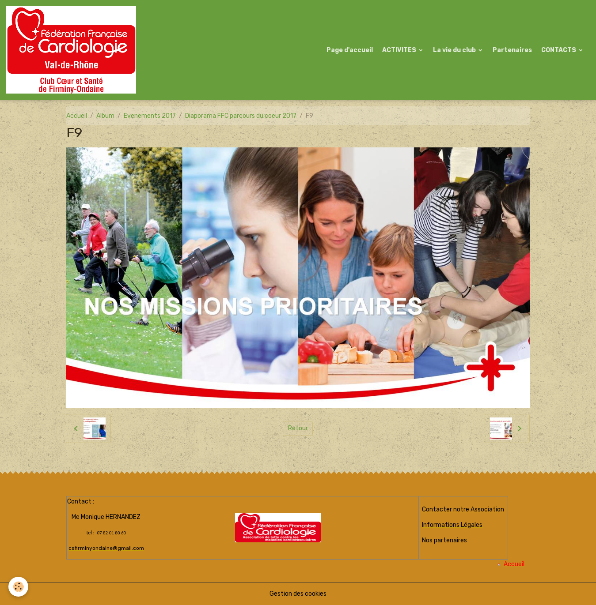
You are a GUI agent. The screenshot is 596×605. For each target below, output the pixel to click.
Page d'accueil (349, 50)
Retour (298, 428)
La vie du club (455, 50)
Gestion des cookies (298, 593)
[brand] (72, 50)
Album (105, 116)
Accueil (76, 116)
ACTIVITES (400, 50)
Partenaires (512, 50)
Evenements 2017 (150, 116)
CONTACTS (559, 50)
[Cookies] (19, 587)
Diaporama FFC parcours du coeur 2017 (240, 116)
